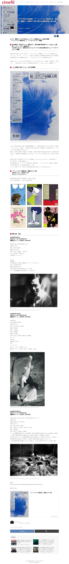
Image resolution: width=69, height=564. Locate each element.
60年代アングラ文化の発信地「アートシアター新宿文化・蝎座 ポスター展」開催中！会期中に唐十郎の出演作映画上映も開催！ (34, 21)
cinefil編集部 (27, 28)
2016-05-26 (17, 27)
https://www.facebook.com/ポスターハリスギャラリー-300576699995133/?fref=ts (28, 229)
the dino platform (36, 562)
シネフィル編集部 (19, 28)
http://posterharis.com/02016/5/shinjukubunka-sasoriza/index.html (24, 141)
